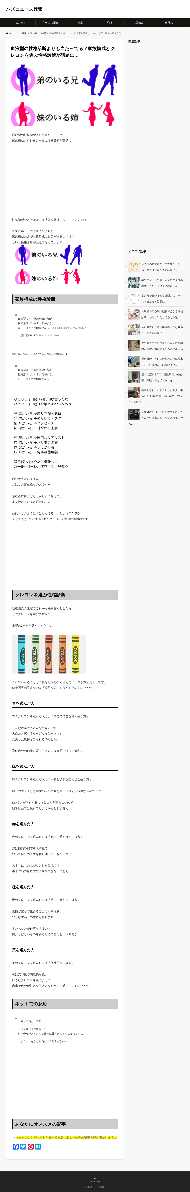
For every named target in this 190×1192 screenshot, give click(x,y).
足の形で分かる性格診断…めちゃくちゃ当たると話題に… (162, 298)
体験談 (169, 22)
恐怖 (109, 22)
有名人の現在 (50, 22)
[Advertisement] (65, 187)
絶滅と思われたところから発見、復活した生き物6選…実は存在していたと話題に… (155, 396)
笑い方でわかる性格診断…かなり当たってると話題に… (162, 330)
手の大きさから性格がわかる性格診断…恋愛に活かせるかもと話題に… (162, 345)
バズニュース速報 (24, 9)
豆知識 (139, 22)
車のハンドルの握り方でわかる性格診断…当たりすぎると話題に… (162, 282)
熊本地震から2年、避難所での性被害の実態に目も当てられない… (161, 377)
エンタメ (20, 22)
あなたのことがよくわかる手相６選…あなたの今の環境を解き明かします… (66, 1137)
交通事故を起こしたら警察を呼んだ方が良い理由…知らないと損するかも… (155, 417)
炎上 (80, 22)
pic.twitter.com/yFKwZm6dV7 (69, 327)
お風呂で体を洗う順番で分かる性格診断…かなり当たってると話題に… (162, 314)
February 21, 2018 (49, 335)
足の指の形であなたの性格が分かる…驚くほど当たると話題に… (160, 267)
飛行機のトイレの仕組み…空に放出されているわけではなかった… (162, 361)
